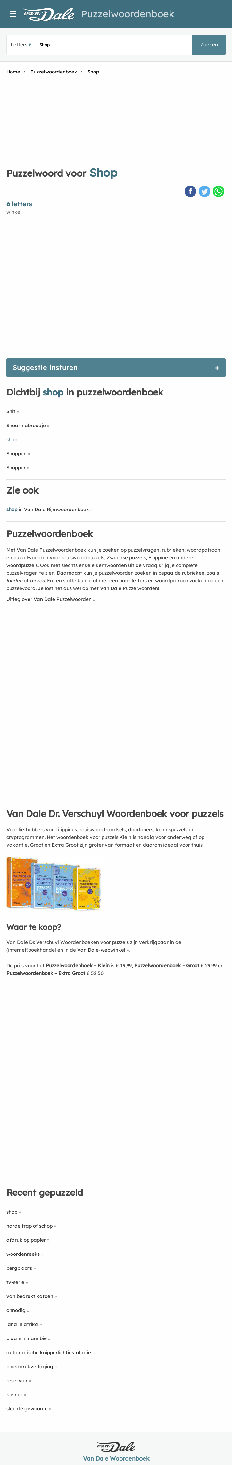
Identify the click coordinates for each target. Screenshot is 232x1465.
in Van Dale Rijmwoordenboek (47, 509)
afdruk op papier (26, 1240)
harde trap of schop (29, 1226)
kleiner (14, 1395)
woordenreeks (23, 1254)
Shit (10, 411)
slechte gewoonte (27, 1409)
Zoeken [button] (209, 45)
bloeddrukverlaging (29, 1366)
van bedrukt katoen (29, 1296)
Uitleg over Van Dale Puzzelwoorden (49, 599)
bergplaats (19, 1268)
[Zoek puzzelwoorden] (73, 45)
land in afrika (22, 1324)
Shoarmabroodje (26, 425)
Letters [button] (19, 45)
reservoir (17, 1380)
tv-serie (15, 1282)
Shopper (16, 467)
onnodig (16, 1310)
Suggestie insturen (45, 368)
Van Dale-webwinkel (101, 950)
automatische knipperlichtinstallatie (48, 1352)
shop (11, 1212)
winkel (13, 212)
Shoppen (16, 453)
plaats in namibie (26, 1338)
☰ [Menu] (13, 14)
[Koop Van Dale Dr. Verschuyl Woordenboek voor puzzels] (54, 910)
